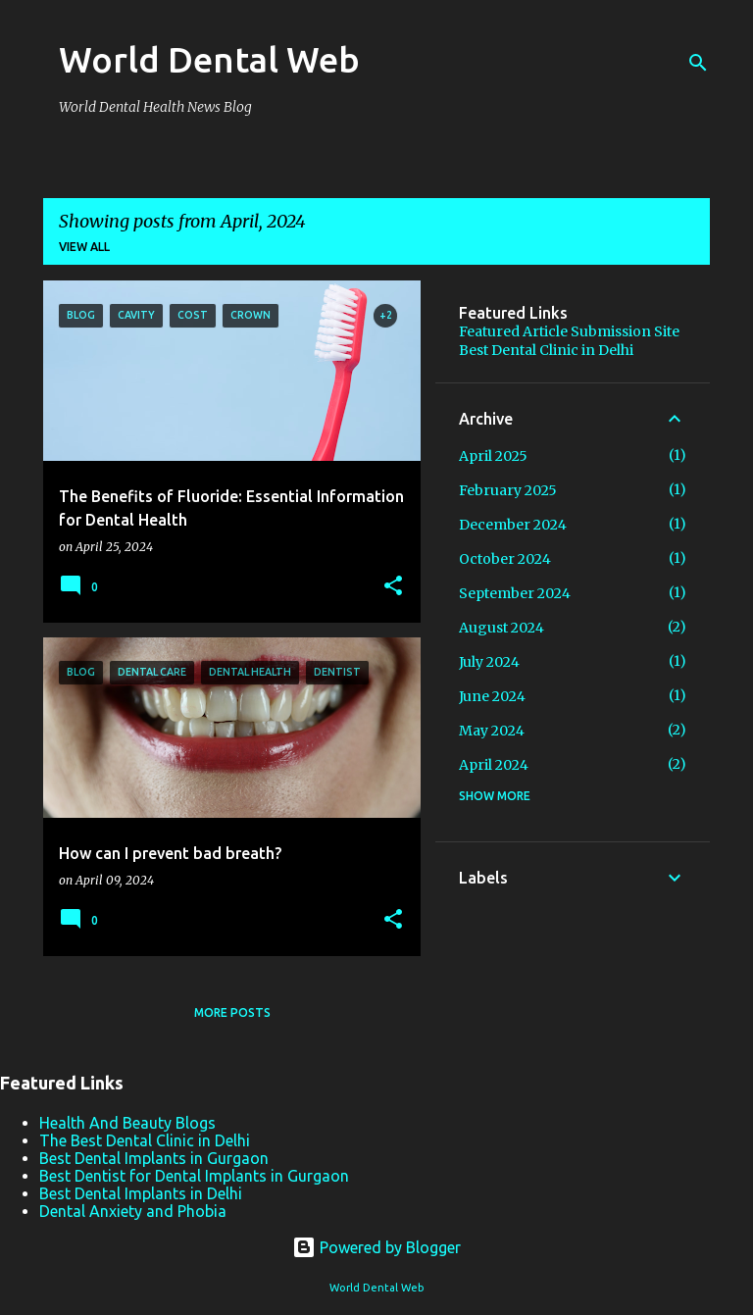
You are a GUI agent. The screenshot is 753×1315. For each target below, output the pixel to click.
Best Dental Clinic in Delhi (546, 350)
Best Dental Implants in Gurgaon (154, 1158)
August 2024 (501, 627)
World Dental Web (209, 59)
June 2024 (492, 696)
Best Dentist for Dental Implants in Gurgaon (194, 1176)
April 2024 (493, 765)
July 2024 (489, 662)
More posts (232, 1012)
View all (84, 246)
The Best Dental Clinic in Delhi (144, 1140)
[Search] (698, 62)
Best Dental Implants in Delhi (140, 1193)
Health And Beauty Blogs (127, 1123)
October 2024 (505, 559)
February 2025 (508, 490)
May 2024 (492, 730)
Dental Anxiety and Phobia (132, 1211)
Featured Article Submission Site (569, 331)
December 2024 (513, 524)
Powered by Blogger (376, 1247)
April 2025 (493, 456)
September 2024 (515, 593)
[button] (393, 586)
